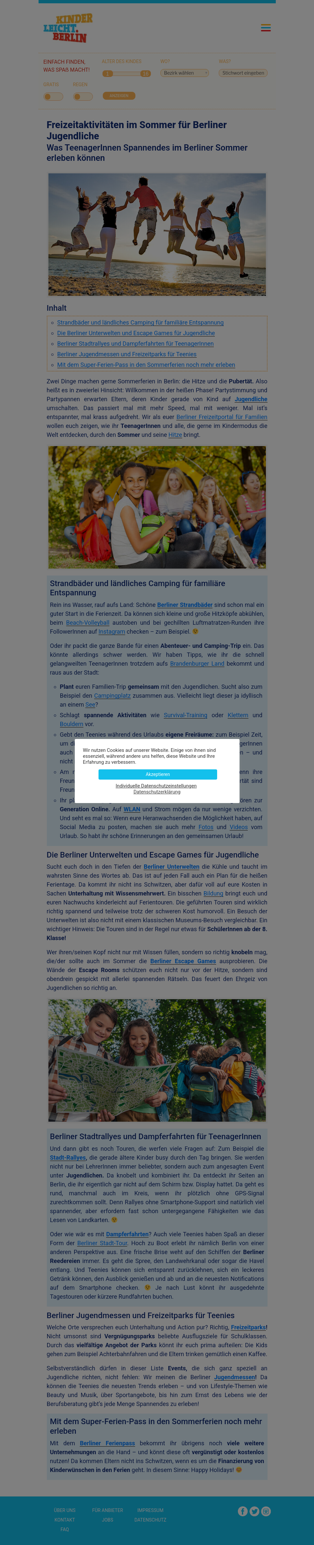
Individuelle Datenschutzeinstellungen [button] (156, 786)
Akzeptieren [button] (158, 774)
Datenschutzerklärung (157, 792)
